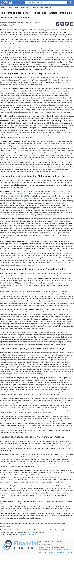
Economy (24, 7)
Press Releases (46, 7)
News (11, 7)
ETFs (17, 7)
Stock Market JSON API (48, 542)
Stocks (3, 7)
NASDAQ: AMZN (21, 196)
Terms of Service (66, 552)
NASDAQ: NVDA (19, 193)
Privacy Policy (51, 552)
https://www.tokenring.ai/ (27, 535)
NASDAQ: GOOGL (58, 191)
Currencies (34, 7)
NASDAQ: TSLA (22, 191)
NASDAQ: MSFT (52, 193)
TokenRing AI (8, 25)
